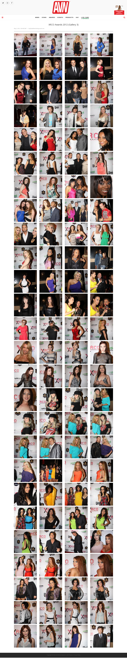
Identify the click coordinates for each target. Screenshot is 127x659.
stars (44, 17)
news (37, 17)
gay (77, 17)
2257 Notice (70, 655)
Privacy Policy (77, 655)
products (69, 17)
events (60, 17)
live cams (85, 18)
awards (52, 17)
